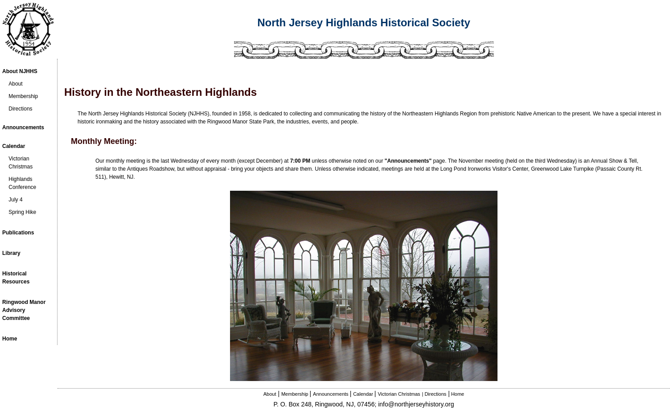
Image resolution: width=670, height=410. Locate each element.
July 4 (15, 200)
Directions (20, 109)
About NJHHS (19, 71)
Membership (23, 96)
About (15, 84)
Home (457, 394)
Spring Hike (22, 212)
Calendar (13, 146)
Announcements (23, 127)
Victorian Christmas (399, 394)
